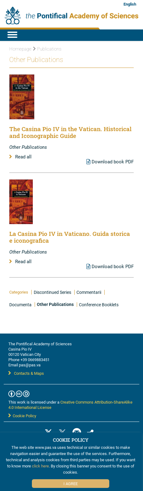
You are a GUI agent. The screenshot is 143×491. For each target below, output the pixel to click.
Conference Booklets (99, 304)
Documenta (20, 304)
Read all (20, 156)
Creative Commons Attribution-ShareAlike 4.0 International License (70, 404)
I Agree (70, 483)
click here (40, 466)
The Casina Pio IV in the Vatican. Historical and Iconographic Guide (70, 132)
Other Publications (55, 304)
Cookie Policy (22, 415)
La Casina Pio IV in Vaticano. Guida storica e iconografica (69, 237)
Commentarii (88, 292)
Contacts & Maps (26, 373)
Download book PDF (110, 161)
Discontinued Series (52, 292)
